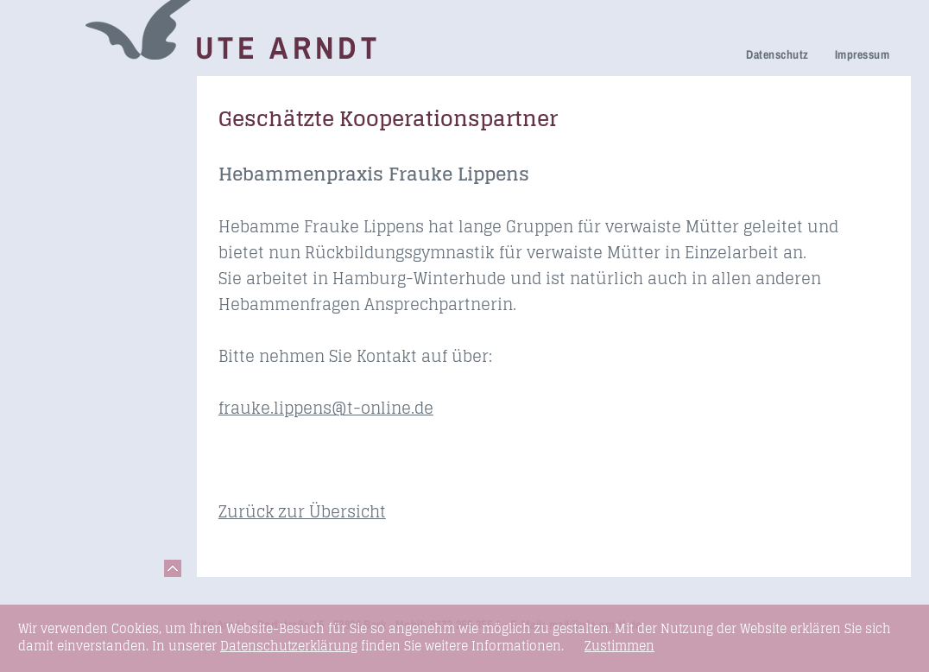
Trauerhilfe (66, 161)
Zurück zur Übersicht (302, 511)
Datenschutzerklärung (288, 645)
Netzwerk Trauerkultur (71, 127)
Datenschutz (777, 54)
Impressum (862, 54)
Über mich (64, 259)
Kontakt (56, 449)
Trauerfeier (67, 185)
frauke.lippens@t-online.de (325, 408)
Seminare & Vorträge (68, 367)
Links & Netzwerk (87, 425)
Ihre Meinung (74, 235)
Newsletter (65, 284)
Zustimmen (619, 646)
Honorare (61, 308)
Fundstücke (69, 401)
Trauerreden (71, 94)
